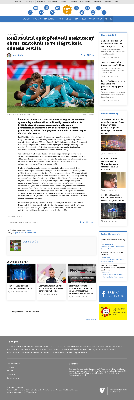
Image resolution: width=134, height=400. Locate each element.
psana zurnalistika (40, 350)
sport (24, 233)
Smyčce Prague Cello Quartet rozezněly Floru (20, 287)
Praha (28, 350)
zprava (63, 353)
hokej (60, 347)
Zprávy (74, 2)
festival (39, 347)
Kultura (26, 19)
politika (20, 350)
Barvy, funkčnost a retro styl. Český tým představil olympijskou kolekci (51, 288)
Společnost (80, 19)
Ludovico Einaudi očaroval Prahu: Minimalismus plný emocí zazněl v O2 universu (110, 164)
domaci (20, 347)
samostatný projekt (89, 350)
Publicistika (85, 2)
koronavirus (98, 347)
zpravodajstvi (74, 353)
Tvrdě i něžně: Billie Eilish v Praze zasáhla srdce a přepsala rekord (112, 198)
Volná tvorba (95, 19)
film (46, 347)
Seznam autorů (13, 378)
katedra (75, 347)
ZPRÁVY (30, 230)
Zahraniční (29, 2)
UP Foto (108, 2)
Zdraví (69, 19)
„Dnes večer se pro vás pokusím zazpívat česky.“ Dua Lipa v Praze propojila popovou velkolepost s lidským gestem (113, 126)
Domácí (18, 2)
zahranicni (32, 233)
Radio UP (97, 2)
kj (81, 347)
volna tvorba (24, 353)
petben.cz (33, 392)
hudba (67, 347)
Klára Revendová (108, 244)
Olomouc (41, 2)
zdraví (56, 353)
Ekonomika (49, 19)
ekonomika (29, 347)
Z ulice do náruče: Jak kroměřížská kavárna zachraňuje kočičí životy (113, 44)
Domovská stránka (14, 364)
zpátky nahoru (90, 319)
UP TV (117, 2)
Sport (60, 19)
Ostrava (11, 350)
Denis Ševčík (18, 55)
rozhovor (75, 350)
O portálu (10, 367)
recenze (65, 350)
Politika (37, 19)
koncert (87, 347)
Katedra (64, 2)
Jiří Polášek (106, 257)
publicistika (55, 350)
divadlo (11, 347)
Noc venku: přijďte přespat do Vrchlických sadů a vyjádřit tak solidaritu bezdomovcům (81, 290)
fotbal (53, 347)
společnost (104, 350)
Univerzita (52, 2)
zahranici (36, 353)
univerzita (12, 353)
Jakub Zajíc (106, 272)
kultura (108, 347)
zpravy (17, 233)
